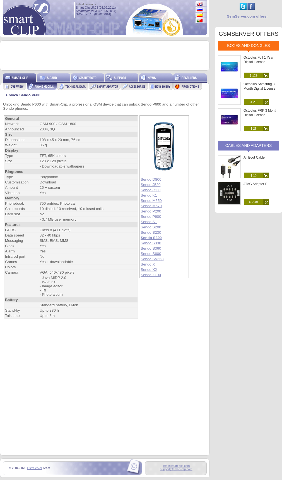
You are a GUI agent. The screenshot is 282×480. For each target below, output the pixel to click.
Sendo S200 (151, 227)
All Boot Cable (254, 157)
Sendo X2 (149, 270)
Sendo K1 (149, 195)
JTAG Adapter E (255, 184)
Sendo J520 (150, 185)
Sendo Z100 (151, 275)
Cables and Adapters (248, 145)
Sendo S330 (151, 243)
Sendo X (148, 264)
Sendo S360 (151, 248)
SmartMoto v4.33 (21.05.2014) (96, 11)
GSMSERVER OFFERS (248, 34)
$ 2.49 (253, 202)
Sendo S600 (151, 254)
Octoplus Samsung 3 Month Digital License (260, 86)
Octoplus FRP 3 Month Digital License (260, 113)
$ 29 (253, 102)
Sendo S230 (151, 232)
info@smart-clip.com (176, 465)
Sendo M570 (151, 206)
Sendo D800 (151, 179)
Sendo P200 (151, 211)
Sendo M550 (151, 201)
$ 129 (253, 75)
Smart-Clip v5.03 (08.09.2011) (96, 7)
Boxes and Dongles (248, 45)
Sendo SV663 (152, 259)
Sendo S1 (149, 222)
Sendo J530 (150, 190)
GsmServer (34, 468)
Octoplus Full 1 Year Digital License (258, 60)
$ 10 (253, 175)
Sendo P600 (151, 216)
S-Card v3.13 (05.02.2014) (93, 14)
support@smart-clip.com (176, 469)
